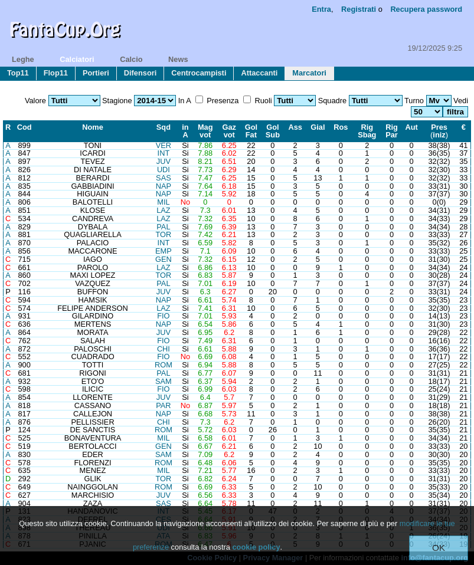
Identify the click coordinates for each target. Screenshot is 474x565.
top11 (18, 72)
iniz (439, 134)
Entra (321, 9)
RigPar (391, 131)
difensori (140, 72)
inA (185, 131)
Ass (295, 127)
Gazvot (229, 131)
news (178, 59)
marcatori (309, 72)
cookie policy (256, 547)
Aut (412, 127)
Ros (341, 127)
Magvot (205, 131)
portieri (96, 72)
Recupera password (426, 9)
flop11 (56, 72)
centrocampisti (198, 72)
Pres (439, 127)
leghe (23, 59)
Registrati (358, 9)
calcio (131, 59)
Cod (24, 127)
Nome (92, 127)
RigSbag (367, 131)
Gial (317, 127)
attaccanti (259, 72)
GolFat (251, 131)
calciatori (77, 59)
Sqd (163, 127)
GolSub (273, 131)
